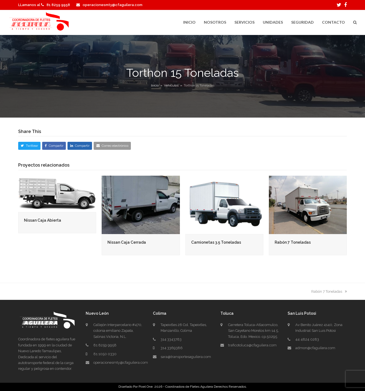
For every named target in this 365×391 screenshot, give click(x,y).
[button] (355, 22)
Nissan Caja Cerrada (126, 242)
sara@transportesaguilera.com (186, 357)
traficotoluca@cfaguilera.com (252, 345)
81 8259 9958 (58, 5)
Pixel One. (146, 387)
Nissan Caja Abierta (42, 220)
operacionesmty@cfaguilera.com (112, 5)
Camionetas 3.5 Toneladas (216, 242)
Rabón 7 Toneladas (293, 242)
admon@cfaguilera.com (315, 348)
